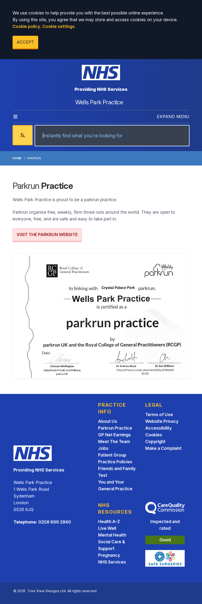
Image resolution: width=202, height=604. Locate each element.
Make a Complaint (163, 448)
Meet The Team (114, 441)
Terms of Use (159, 414)
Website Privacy (161, 421)
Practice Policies (115, 461)
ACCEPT (25, 42)
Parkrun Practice (115, 428)
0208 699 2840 (54, 521)
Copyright (155, 441)
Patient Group (112, 455)
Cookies (153, 434)
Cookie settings (58, 26)
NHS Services (112, 561)
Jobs (103, 448)
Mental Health (112, 535)
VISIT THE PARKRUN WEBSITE (47, 234)
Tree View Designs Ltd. (47, 591)
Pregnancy (109, 555)
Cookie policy (26, 26)
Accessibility (158, 428)
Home (17, 158)
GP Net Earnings (114, 434)
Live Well (107, 528)
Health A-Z (109, 521)
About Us (107, 421)
